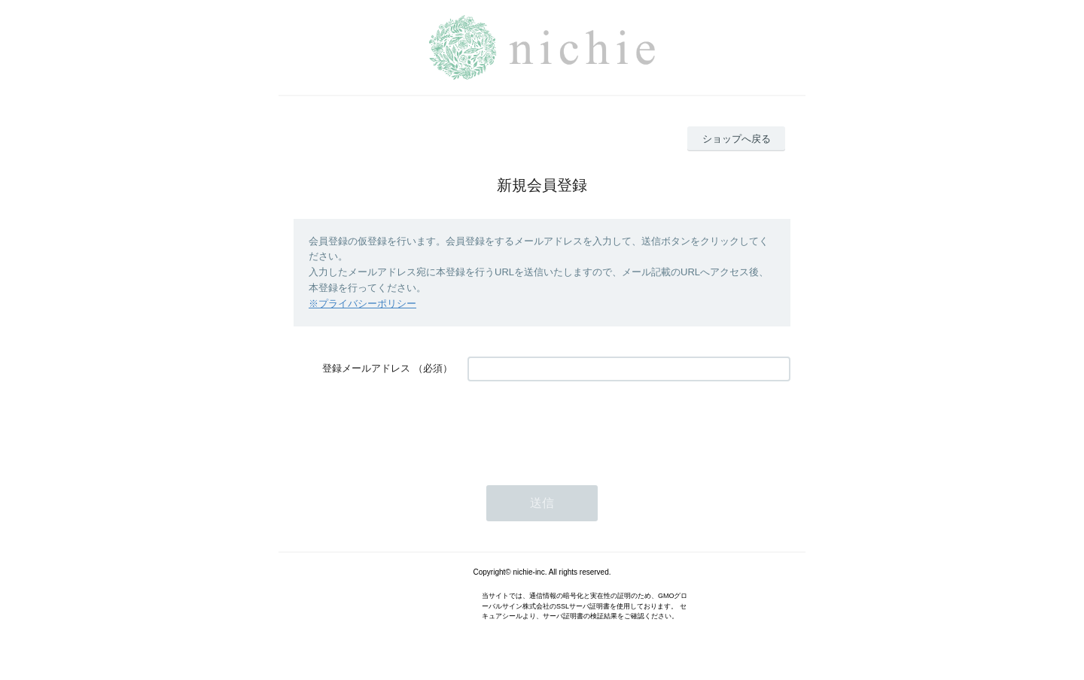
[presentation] (581, 425)
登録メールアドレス (366, 368)
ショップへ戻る (736, 138)
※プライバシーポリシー (362, 303)
